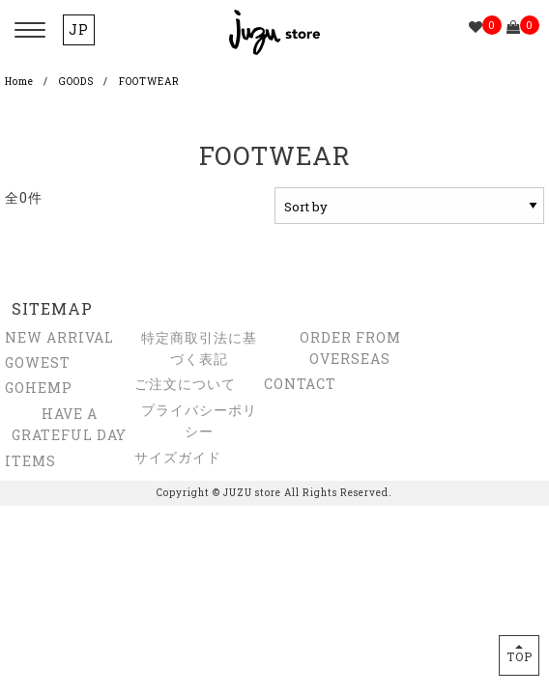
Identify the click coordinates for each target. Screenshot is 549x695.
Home (19, 81)
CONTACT (300, 384)
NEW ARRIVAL (59, 337)
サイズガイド (177, 457)
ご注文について (185, 384)
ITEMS (30, 461)
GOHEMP (38, 387)
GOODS (76, 81)
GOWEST (38, 362)
